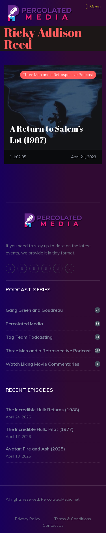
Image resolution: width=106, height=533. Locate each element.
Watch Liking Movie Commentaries (53, 364)
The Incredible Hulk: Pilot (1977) (39, 429)
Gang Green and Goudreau (53, 310)
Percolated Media (53, 323)
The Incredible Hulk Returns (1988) (42, 409)
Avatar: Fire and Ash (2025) (35, 449)
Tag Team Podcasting (53, 337)
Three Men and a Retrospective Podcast (53, 350)
